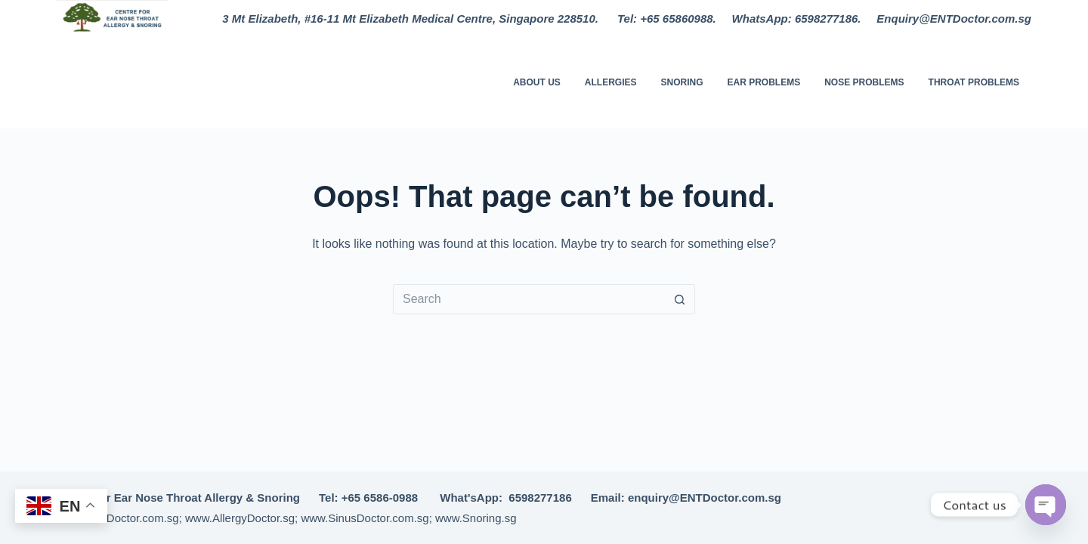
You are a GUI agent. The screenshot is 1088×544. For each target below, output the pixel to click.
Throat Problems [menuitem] (974, 82)
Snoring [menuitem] (681, 82)
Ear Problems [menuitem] (764, 82)
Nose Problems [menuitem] (864, 82)
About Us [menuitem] (537, 82)
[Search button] (680, 299)
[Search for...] (529, 299)
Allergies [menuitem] (611, 82)
